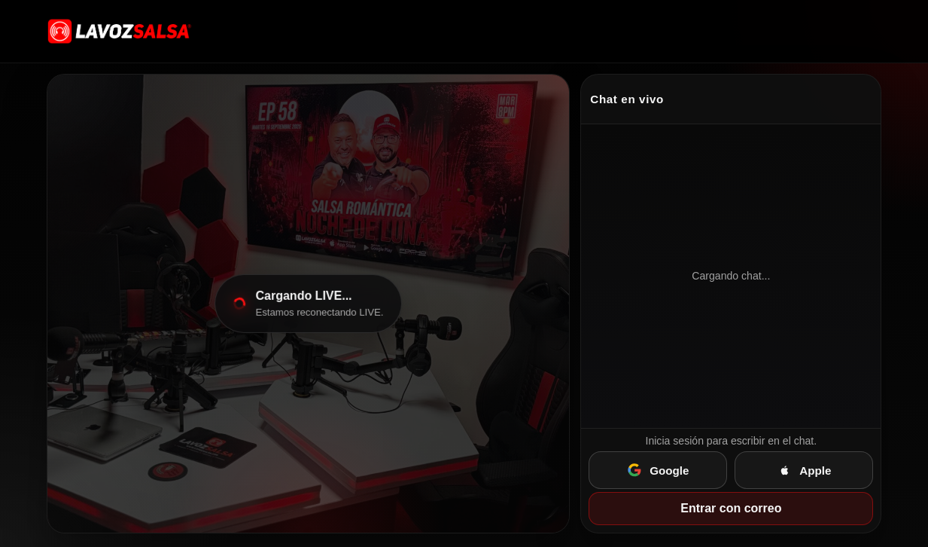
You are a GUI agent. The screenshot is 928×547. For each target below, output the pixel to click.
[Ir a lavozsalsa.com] (120, 30)
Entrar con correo (730, 508)
